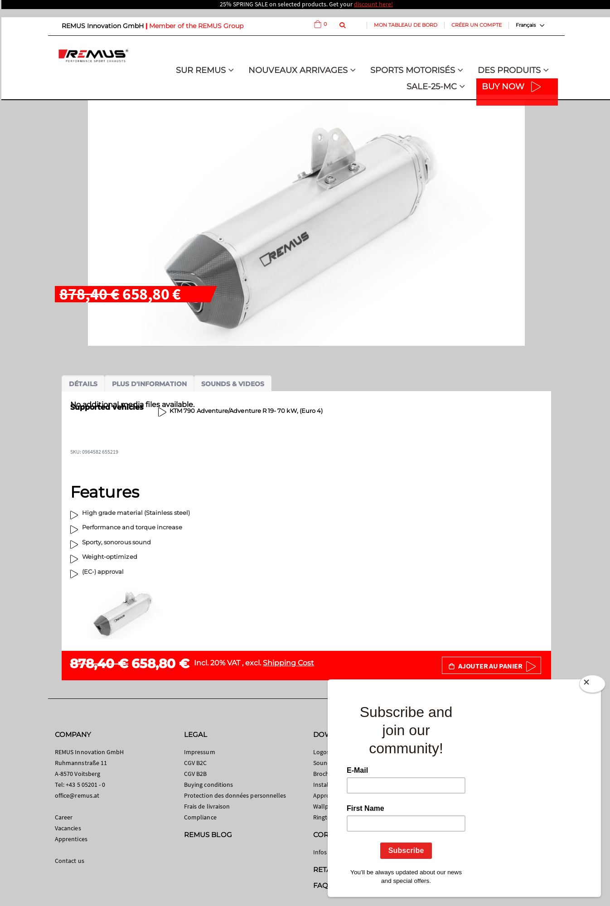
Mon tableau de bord (405, 25)
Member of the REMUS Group (196, 26)
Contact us (69, 861)
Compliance (200, 817)
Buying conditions (208, 784)
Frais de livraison (207, 806)
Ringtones (327, 817)
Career (64, 817)
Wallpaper (327, 806)
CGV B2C (195, 763)
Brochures (327, 774)
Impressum (199, 752)
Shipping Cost (288, 663)
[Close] (592, 686)
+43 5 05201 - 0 (85, 784)
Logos (321, 752)
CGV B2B (195, 774)
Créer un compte (476, 25)
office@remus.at (77, 795)
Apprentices (71, 839)
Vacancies (68, 828)
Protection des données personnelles (235, 795)
